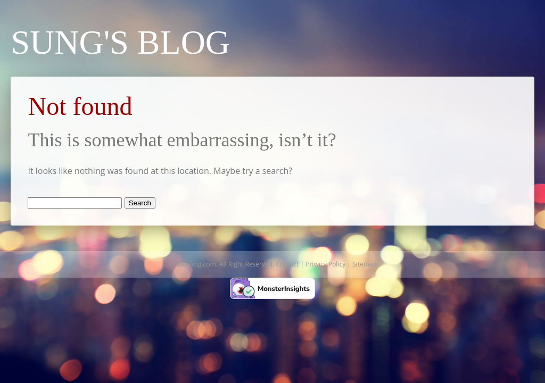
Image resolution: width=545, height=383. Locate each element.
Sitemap (364, 264)
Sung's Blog (120, 42)
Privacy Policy (325, 264)
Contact (287, 264)
